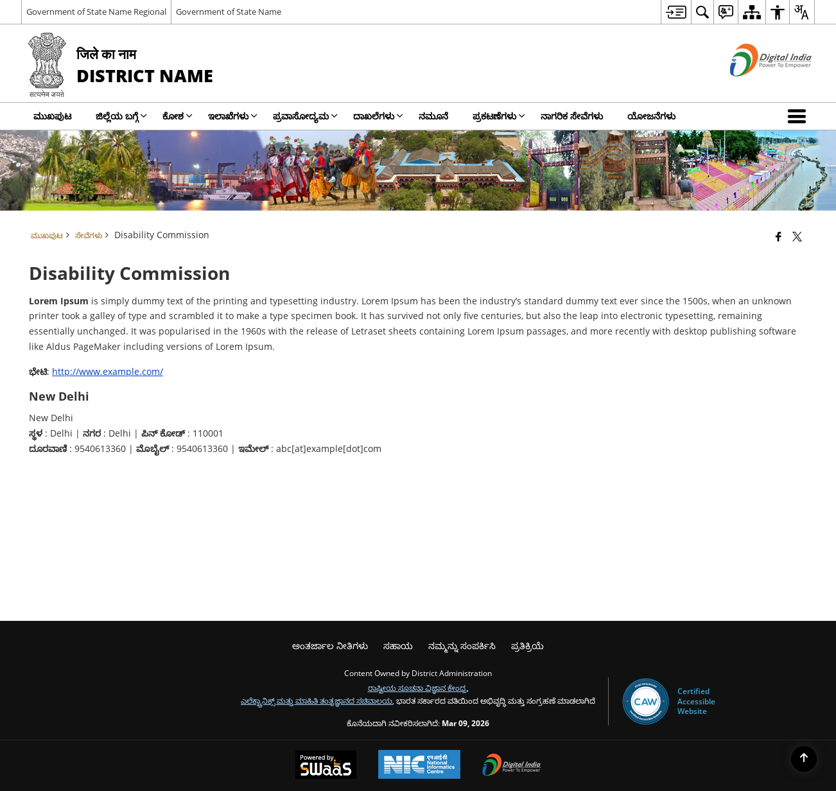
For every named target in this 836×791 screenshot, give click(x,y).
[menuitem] (676, 12)
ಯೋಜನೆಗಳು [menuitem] (651, 116)
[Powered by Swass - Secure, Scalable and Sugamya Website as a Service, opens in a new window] (326, 766)
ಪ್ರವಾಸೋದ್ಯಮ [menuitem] (305, 116)
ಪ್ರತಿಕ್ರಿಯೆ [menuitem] (527, 645)
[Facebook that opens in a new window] (779, 236)
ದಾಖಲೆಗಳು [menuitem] (378, 116)
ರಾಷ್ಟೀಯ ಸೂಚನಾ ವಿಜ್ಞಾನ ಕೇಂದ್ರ (417, 687)
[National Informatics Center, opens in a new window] (419, 765)
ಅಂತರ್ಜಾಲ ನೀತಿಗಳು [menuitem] (330, 645)
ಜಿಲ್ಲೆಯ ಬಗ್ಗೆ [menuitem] (121, 116)
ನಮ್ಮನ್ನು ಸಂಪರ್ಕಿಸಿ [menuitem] (462, 645)
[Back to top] (804, 759)
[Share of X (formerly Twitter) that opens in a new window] (797, 236)
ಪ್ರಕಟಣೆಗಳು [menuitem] (499, 116)
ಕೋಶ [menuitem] (177, 116)
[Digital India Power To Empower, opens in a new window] (512, 766)
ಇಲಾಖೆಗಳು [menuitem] (232, 116)
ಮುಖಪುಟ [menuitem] (52, 116)
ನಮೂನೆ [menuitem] (433, 116)
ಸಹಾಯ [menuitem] (398, 645)
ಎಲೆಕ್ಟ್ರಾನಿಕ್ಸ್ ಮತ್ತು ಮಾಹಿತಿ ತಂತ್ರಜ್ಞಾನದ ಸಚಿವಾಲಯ (316, 700)
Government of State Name (228, 11)
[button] (799, 116)
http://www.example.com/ (107, 371)
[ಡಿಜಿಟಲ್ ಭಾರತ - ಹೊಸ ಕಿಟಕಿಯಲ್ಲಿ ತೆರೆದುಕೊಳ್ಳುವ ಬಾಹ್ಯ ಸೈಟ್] (755, 87)
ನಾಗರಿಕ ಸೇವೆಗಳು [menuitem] (572, 116)
